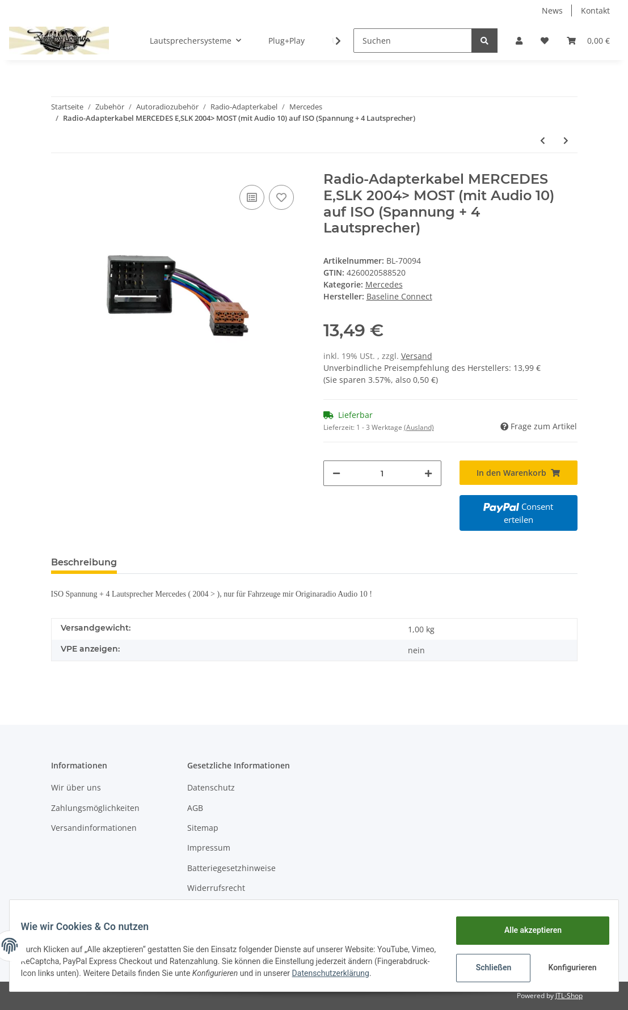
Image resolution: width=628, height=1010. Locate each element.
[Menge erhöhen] (428, 473)
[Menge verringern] (336, 473)
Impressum (208, 847)
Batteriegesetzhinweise (231, 868)
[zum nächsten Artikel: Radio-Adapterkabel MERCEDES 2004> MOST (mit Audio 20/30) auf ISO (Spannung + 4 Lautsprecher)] (566, 140)
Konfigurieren (566, 964)
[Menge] (382, 473)
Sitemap (202, 827)
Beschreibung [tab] (84, 562)
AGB (195, 807)
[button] (519, 40)
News (552, 10)
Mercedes (384, 284)
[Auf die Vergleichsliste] (251, 197)
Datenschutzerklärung (66, 976)
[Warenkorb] (588, 40)
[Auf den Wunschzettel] (281, 197)
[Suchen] (412, 40)
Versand (416, 355)
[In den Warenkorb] (519, 472)
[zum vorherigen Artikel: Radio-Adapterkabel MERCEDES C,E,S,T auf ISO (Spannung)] (542, 140)
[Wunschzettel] (545, 40)
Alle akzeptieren (525, 927)
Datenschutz (211, 787)
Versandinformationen (94, 827)
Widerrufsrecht (216, 887)
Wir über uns (76, 787)
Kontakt (595, 10)
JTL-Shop (569, 995)
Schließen (486, 964)
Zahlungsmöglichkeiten (95, 807)
